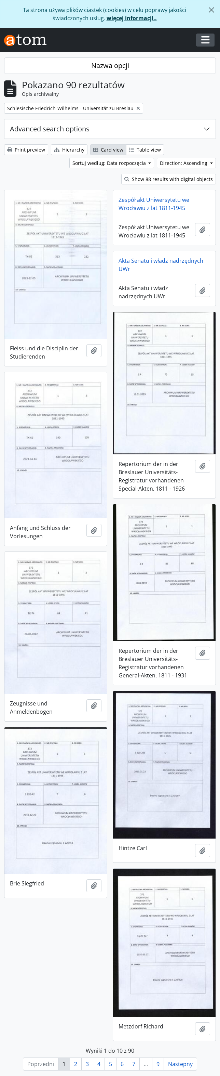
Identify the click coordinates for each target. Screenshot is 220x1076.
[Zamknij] (211, 10)
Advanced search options (50, 128)
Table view (145, 149)
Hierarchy (69, 149)
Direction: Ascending (184, 163)
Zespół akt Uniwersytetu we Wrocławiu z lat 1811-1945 (154, 204)
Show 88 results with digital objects (168, 179)
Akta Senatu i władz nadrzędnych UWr (161, 265)
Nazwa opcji (110, 65)
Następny (180, 1064)
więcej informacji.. (132, 18)
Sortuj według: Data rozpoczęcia (109, 163)
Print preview (26, 149)
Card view (108, 149)
